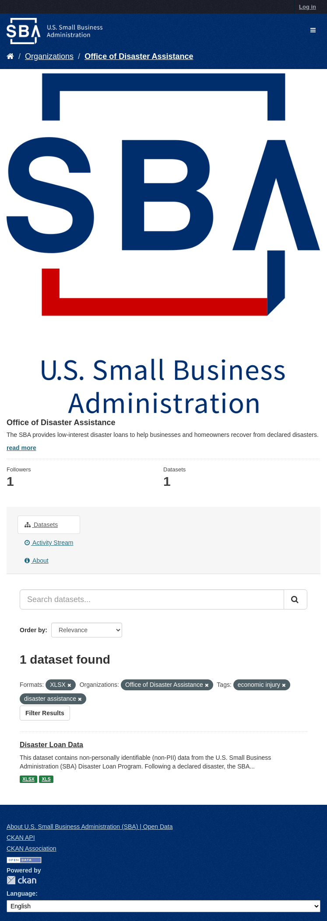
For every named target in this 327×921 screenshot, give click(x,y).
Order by (32, 630)
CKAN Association (31, 848)
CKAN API (21, 837)
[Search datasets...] (152, 599)
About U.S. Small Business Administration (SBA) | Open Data (89, 826)
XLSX (28, 779)
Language (21, 893)
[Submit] (295, 599)
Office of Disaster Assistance (138, 56)
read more (21, 447)
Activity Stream (49, 542)
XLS (46, 779)
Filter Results (44, 713)
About (37, 560)
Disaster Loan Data (51, 744)
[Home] (10, 56)
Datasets (41, 524)
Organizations (49, 56)
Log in (307, 6)
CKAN (21, 880)
